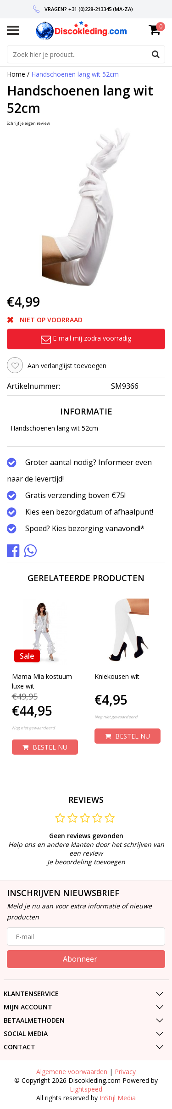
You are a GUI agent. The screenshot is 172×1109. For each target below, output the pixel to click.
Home (16, 74)
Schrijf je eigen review (28, 123)
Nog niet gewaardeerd (33, 728)
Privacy (125, 1071)
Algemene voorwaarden (71, 1071)
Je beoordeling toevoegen (86, 861)
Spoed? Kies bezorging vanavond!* (84, 528)
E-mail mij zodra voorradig (86, 338)
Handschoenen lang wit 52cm (75, 74)
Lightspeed (86, 1089)
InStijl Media (118, 1097)
